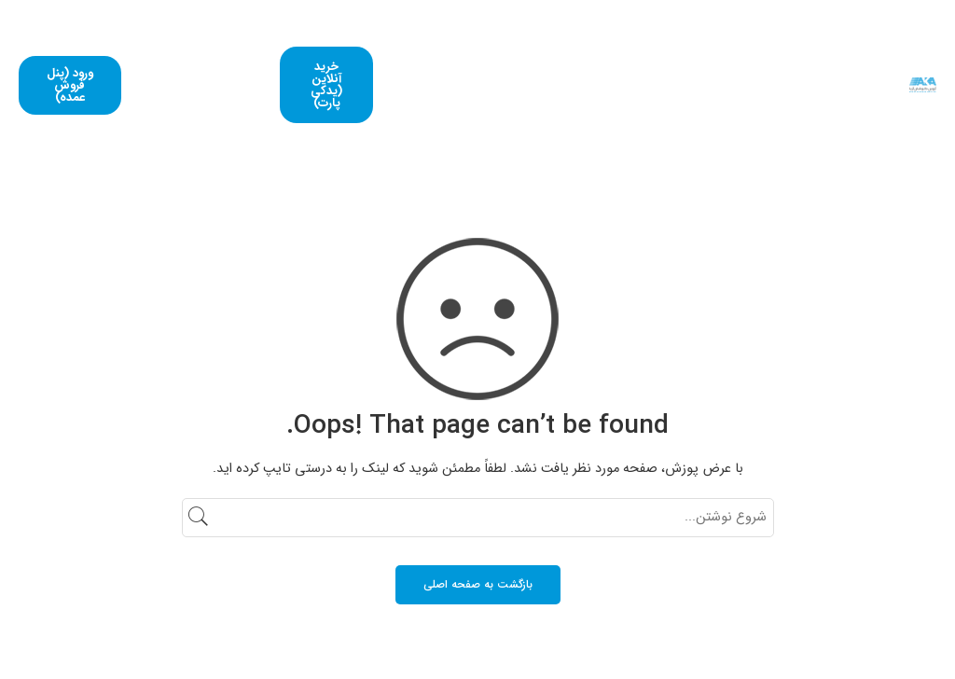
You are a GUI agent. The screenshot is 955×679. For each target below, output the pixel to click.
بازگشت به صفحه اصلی (478, 584)
